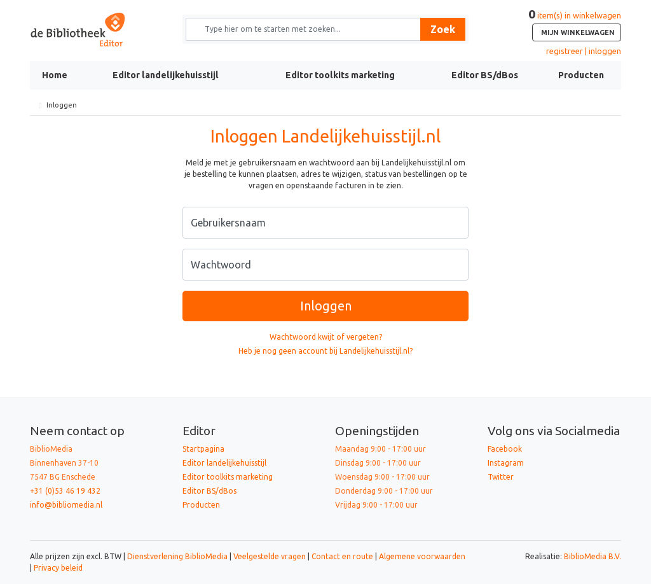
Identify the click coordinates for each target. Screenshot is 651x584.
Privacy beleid (58, 568)
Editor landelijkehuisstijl (166, 75)
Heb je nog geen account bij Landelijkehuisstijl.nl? (325, 351)
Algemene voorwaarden (422, 556)
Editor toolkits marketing (340, 75)
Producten (581, 75)
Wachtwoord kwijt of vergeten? (326, 337)
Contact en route (342, 556)
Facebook (505, 449)
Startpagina (203, 449)
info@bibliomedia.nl (66, 505)
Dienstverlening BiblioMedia (178, 556)
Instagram (506, 463)
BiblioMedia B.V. (592, 556)
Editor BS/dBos (484, 75)
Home (54, 75)
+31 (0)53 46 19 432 (65, 491)
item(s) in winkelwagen (574, 26)
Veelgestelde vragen (269, 556)
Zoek (442, 29)
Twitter (501, 477)
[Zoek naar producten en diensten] (307, 29)
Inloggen (326, 305)
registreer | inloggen (583, 50)
